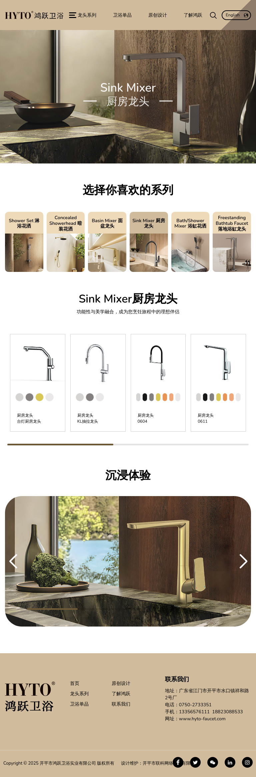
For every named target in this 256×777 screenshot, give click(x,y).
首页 (74, 683)
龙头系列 (79, 694)
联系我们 (121, 704)
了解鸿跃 (121, 694)
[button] (12, 561)
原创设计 (121, 683)
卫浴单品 (79, 704)
